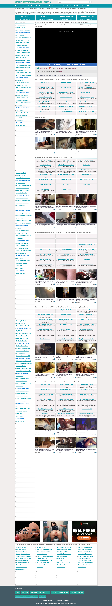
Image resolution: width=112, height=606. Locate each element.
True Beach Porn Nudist (22, 47)
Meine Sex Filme (20, 125)
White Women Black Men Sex (24, 67)
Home (16, 6)
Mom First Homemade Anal (23, 72)
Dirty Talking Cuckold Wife (23, 75)
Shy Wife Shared (25, 19)
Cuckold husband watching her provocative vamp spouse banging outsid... (64, 133)
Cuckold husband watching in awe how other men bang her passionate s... (44, 450)
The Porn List (19, 90)
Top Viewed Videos (41, 6)
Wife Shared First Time (73, 6)
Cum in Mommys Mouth (22, 92)
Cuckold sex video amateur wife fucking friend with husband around (44, 225)
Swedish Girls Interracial (23, 60)
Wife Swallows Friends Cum (24, 87)
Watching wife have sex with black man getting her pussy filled (44, 282)
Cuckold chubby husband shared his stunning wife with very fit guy (64, 450)
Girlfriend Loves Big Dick (23, 52)
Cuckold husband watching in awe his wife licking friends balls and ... (85, 375)
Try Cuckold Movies (21, 45)
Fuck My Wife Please (22, 85)
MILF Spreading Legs (22, 97)
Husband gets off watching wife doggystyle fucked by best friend (63, 431)
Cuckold (64, 75)
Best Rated (31, 6)
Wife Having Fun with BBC (86, 16)
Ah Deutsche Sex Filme (22, 107)
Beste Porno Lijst (21, 105)
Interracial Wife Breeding (23, 62)
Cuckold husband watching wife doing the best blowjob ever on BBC (86, 300)
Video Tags (42, 596)
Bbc (61, 75)
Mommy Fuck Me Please (22, 55)
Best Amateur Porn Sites (23, 112)
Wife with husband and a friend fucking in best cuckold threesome (45, 356)
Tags (37, 75)
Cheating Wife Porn (87, 6)
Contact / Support (48, 600)
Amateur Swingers (21, 57)
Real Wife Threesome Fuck (45, 19)
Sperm (49, 75)
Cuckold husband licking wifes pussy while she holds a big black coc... (85, 282)
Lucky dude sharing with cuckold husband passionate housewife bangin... (44, 207)
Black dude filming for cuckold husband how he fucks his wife (85, 225)
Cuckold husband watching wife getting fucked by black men (65, 225)
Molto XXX (19, 117)
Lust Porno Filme (21, 110)
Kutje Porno (19, 80)
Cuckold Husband (43, 75)
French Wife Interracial (22, 82)
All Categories (33, 596)
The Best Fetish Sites (22, 50)
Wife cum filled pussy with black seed (44, 299)
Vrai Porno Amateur (21, 115)
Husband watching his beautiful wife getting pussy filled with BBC (43, 132)
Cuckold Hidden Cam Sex (66, 16)
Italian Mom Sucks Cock (86, 19)
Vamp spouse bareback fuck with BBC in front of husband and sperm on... (86, 356)
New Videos (23, 6)
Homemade (74, 75)
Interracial (79, 75)
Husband (69, 75)
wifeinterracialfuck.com (41, 603)
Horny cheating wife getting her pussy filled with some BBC (85, 431)
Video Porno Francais (22, 77)
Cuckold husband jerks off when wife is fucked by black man (65, 375)
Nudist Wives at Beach (22, 95)
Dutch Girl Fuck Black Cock (23, 102)
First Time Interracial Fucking (57, 6)
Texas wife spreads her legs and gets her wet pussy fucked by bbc (86, 150)
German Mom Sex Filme (66, 19)
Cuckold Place (20, 122)
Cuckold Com (20, 120)
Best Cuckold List (21, 70)
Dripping (54, 75)
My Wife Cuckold (45, 16)
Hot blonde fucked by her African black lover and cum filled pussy (44, 375)
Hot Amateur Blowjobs (22, 100)
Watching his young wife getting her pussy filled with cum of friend (64, 150)
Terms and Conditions (63, 600)
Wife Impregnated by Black (23, 65)
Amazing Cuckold (25, 16)
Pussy (57, 75)
